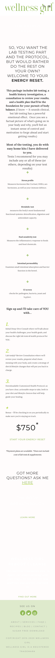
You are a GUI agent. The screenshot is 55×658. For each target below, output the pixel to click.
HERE (27, 482)
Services (29, 622)
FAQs (41, 622)
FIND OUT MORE (27, 596)
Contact (39, 626)
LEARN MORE (27, 517)
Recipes (15, 626)
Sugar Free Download (29, 631)
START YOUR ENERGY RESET (27, 439)
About (15, 622)
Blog (27, 626)
